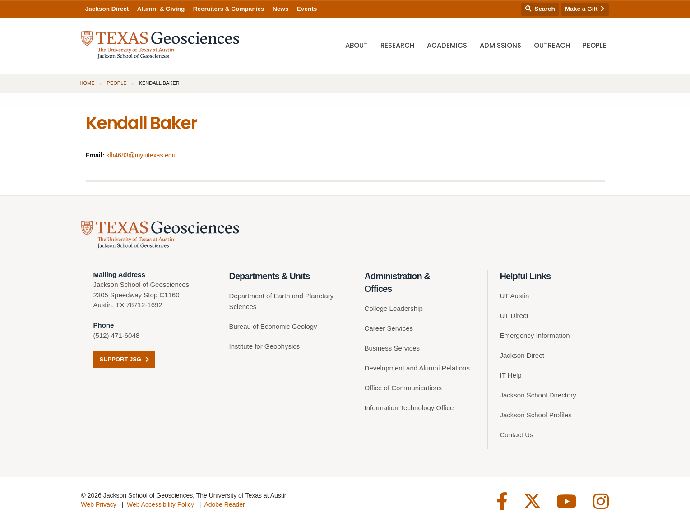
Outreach (552, 45)
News (281, 8)
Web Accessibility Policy (160, 504)
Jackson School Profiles (536, 415)
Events (307, 8)
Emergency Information (535, 335)
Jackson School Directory (538, 395)
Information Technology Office (409, 407)
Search (540, 8)
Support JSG (124, 359)
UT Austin (514, 296)
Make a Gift (585, 8)
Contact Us (516, 435)
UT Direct (514, 315)
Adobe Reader (224, 504)
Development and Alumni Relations (417, 368)
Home (87, 83)
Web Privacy (98, 504)
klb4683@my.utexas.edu (140, 155)
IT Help (511, 375)
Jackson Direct (107, 8)
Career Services (389, 328)
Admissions (500, 45)
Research (397, 45)
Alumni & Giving (161, 8)
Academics (447, 45)
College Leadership (394, 308)
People (595, 45)
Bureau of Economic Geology (273, 326)
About (356, 45)
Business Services (392, 348)
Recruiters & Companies (228, 8)
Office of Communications (403, 388)
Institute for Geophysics (264, 346)
